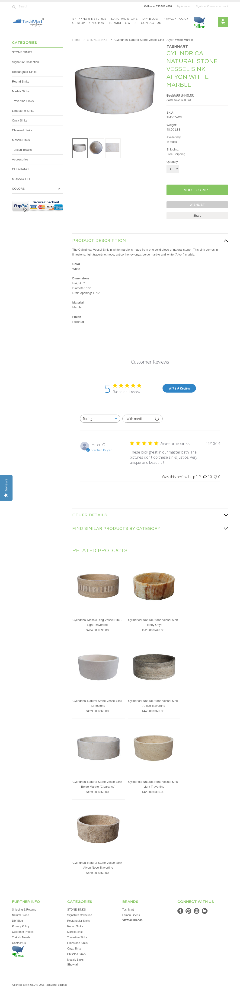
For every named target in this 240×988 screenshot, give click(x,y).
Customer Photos (88, 23)
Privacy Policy (176, 18)
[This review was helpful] (205, 476)
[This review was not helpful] (215, 476)
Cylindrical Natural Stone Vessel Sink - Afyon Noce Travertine (97, 864)
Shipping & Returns (89, 18)
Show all (73, 964)
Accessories (20, 159)
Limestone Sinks (23, 110)
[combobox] (100, 418)
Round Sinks (20, 81)
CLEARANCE (21, 169)
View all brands (132, 919)
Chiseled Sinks (22, 130)
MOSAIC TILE (21, 179)
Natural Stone (124, 18)
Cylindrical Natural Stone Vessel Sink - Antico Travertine (153, 703)
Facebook (180, 910)
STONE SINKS (22, 52)
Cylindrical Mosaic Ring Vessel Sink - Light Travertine (97, 622)
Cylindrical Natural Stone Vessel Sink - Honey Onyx (153, 622)
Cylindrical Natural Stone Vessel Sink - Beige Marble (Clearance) (97, 784)
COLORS (18, 188)
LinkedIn (205, 910)
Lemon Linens (131, 914)
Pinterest (188, 910)
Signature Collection (25, 62)
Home (76, 40)
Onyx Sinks (19, 120)
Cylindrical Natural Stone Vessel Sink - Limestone (97, 703)
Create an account (217, 6)
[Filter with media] (142, 418)
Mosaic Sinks (21, 140)
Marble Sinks (20, 91)
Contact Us (151, 23)
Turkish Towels (123, 23)
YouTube (196, 910)
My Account (183, 6)
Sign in (200, 6)
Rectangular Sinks (24, 72)
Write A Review (179, 388)
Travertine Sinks (23, 101)
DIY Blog (150, 18)
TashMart (177, 46)
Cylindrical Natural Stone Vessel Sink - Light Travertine (153, 784)
